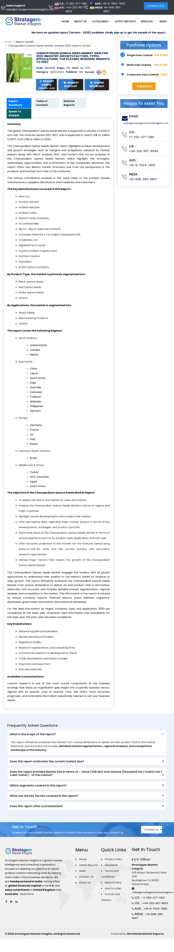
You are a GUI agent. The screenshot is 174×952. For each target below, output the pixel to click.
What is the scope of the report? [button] (33, 735)
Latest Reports (125, 21)
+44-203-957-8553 (75, 9)
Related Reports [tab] (69, 103)
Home (65, 21)
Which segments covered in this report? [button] (38, 786)
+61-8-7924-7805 (113, 3)
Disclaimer (111, 865)
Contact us (153, 830)
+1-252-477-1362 (76, 3)
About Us (80, 21)
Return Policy (113, 883)
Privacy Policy (113, 860)
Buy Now (144, 86)
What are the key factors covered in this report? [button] (44, 796)
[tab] (87, 735)
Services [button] (147, 21)
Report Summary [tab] (16, 103)
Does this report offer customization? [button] (36, 807)
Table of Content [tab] (42, 103)
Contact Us (155, 6)
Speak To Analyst (15, 114)
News (163, 21)
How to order (113, 889)
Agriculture (57, 72)
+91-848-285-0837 (112, 9)
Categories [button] (100, 21)
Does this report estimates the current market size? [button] (47, 762)
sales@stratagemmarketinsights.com (30, 9)
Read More (27, 894)
